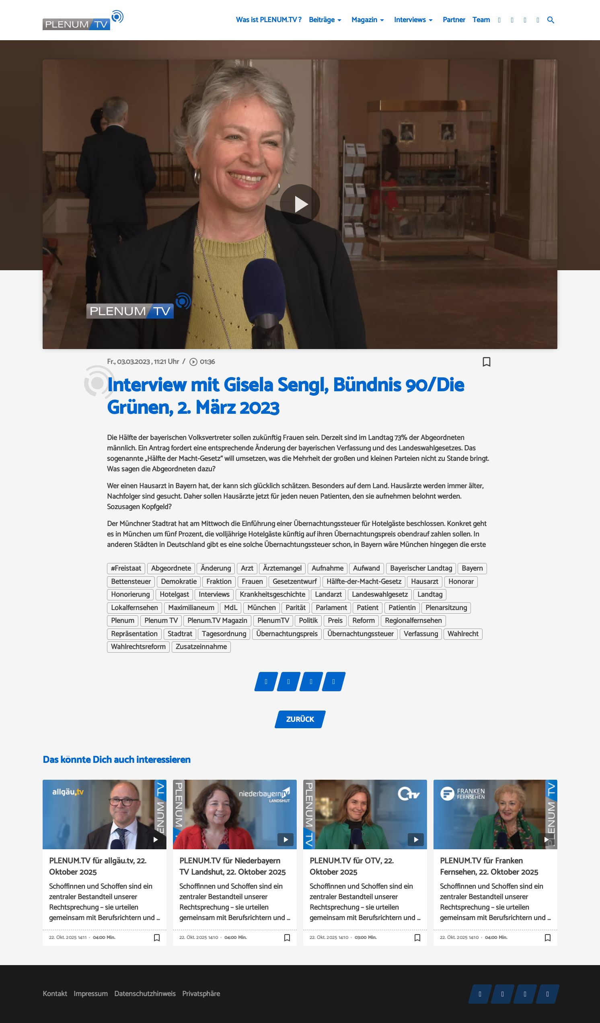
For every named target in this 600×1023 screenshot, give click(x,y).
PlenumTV (273, 621)
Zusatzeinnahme (201, 647)
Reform (363, 621)
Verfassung (421, 634)
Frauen (252, 582)
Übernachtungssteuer (360, 634)
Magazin (364, 20)
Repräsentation (134, 634)
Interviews (410, 20)
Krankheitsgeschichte (272, 594)
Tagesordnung (224, 634)
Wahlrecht (463, 634)
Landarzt (328, 594)
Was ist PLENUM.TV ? (269, 20)
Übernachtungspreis (287, 634)
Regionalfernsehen (413, 621)
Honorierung (130, 594)
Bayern (472, 568)
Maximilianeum (191, 608)
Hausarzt (424, 582)
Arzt (247, 568)
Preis (335, 621)
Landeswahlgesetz (380, 594)
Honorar (461, 582)
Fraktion (219, 582)
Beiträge (322, 20)
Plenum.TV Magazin (217, 621)
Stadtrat (180, 634)
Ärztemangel (282, 568)
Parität (296, 608)
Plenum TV (161, 621)
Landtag (429, 594)
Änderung (216, 568)
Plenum (122, 621)
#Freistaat (126, 568)
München (261, 608)
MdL (230, 608)
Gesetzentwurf (294, 582)
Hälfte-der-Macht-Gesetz (364, 582)
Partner (454, 20)
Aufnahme (327, 568)
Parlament (331, 608)
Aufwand (366, 568)
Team (481, 20)
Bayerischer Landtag (421, 568)
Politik (308, 621)
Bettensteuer (131, 582)
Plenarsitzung (446, 608)
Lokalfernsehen (134, 608)
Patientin (402, 608)
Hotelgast (174, 594)
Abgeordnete (171, 568)
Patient (367, 608)
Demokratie (179, 582)
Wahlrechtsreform (138, 647)
